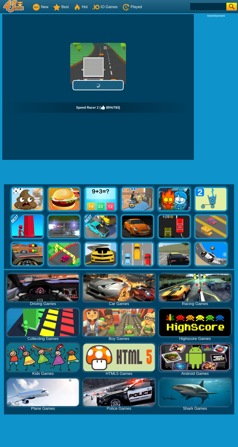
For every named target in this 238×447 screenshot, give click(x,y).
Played (132, 7)
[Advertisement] (216, 87)
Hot (80, 7)
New (40, 7)
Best (61, 7)
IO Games (105, 7)
